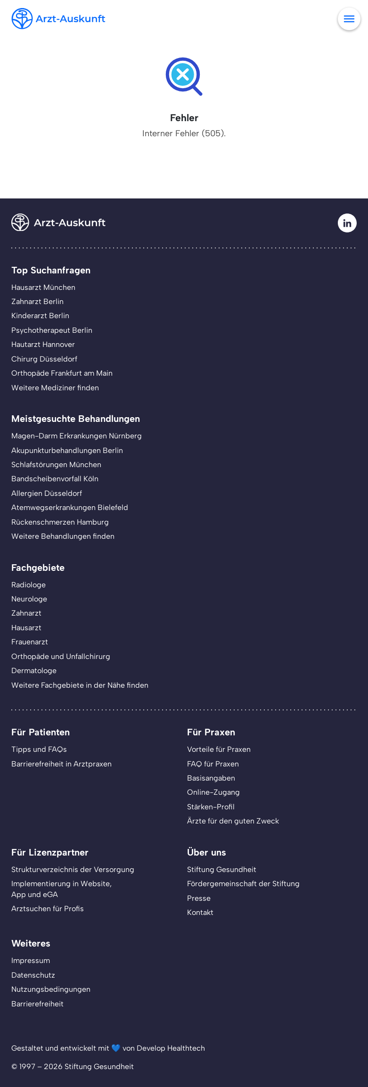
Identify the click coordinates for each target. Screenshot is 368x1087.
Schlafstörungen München (56, 464)
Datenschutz (33, 975)
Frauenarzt (29, 641)
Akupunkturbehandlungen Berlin (67, 450)
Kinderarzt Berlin (40, 315)
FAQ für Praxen (213, 763)
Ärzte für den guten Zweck (233, 820)
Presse (199, 898)
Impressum (30, 960)
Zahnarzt (26, 613)
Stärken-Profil (211, 806)
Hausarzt (26, 627)
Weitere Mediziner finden (55, 387)
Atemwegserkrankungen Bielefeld (69, 507)
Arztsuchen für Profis (47, 908)
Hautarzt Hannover (43, 344)
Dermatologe (34, 670)
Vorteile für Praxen (219, 749)
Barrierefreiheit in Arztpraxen (61, 763)
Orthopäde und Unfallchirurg (60, 656)
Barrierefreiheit (37, 1003)
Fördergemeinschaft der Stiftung (243, 883)
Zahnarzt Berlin (37, 301)
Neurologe (29, 598)
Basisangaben (211, 778)
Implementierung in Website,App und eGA (61, 888)
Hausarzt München (43, 287)
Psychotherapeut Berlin (51, 330)
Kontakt (200, 912)
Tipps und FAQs (39, 749)
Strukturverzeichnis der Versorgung (72, 869)
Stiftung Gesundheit (221, 869)
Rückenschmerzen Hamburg (60, 522)
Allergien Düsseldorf (46, 493)
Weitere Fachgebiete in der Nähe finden (79, 685)
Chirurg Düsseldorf (44, 358)
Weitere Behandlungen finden (62, 536)
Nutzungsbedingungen (50, 989)
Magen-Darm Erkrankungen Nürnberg (76, 435)
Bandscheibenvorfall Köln (54, 478)
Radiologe (28, 584)
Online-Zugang (213, 792)
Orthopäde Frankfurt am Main (62, 373)
